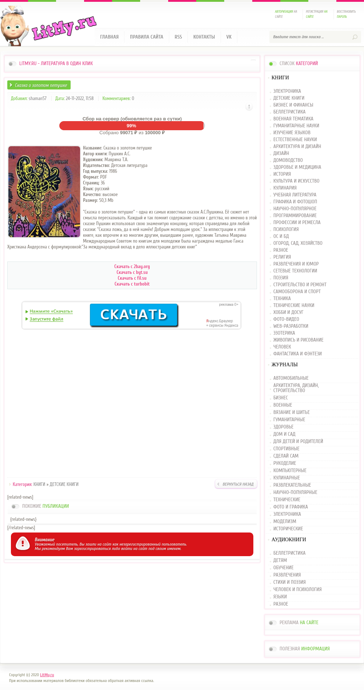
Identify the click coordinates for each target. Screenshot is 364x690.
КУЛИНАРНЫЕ (286, 478)
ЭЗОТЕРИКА (284, 333)
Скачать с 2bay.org (132, 266)
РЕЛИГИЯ (282, 257)
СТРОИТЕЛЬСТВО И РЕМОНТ (300, 285)
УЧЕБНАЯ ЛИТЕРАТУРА (294, 195)
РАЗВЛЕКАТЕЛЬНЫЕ (292, 485)
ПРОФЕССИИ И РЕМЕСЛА (297, 223)
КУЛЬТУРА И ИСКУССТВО (296, 181)
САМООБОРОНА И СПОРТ (297, 292)
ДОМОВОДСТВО (288, 160)
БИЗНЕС (280, 398)
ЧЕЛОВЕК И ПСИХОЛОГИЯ (297, 590)
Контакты (204, 37)
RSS (178, 37)
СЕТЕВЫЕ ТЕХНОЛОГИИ (295, 271)
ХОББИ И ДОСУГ (288, 312)
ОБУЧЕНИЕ (283, 568)
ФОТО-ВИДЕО (286, 319)
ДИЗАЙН (281, 153)
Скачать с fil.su (132, 278)
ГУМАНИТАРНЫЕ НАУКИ (296, 126)
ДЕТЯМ (280, 560)
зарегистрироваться (92, 548)
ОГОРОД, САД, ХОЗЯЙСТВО (298, 243)
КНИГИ (39, 484)
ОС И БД (281, 236)
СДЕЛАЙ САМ (285, 456)
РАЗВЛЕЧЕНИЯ (287, 575)
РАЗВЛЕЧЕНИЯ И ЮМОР (296, 264)
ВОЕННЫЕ (282, 405)
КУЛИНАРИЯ (285, 188)
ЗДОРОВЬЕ (283, 427)
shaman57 (38, 98)
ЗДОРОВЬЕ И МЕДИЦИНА (297, 167)
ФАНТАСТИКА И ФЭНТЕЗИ (297, 354)
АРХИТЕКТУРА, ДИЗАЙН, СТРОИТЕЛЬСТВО (296, 388)
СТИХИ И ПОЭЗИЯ (289, 582)
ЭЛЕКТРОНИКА (287, 91)
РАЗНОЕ (280, 250)
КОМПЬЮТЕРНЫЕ (289, 471)
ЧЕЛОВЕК (282, 347)
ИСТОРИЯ (282, 174)
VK (229, 37)
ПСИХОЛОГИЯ (286, 229)
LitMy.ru (47, 674)
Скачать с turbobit (132, 284)
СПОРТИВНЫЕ (286, 449)
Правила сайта (146, 37)
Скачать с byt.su (132, 272)
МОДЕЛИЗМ (284, 522)
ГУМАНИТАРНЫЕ (289, 420)
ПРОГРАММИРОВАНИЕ (295, 216)
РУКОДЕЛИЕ (284, 463)
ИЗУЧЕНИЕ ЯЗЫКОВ (291, 133)
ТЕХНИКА (282, 299)
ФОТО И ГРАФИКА (290, 507)
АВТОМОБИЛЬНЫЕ (291, 378)
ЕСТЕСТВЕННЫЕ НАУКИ (295, 140)
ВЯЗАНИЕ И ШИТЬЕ (291, 412)
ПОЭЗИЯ (280, 278)
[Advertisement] (132, 405)
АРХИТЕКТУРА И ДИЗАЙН (297, 146)
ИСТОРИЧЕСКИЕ (288, 529)
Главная (109, 37)
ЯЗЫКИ (280, 597)
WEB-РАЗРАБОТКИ (290, 326)
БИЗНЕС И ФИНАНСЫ (293, 105)
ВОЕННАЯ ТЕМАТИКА (293, 119)
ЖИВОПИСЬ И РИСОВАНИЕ (298, 340)
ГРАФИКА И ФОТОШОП (295, 202)
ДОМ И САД (284, 434)
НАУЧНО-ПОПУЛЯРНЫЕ (295, 492)
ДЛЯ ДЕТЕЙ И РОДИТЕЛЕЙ (298, 441)
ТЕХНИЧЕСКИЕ (286, 500)
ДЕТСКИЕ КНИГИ (64, 484)
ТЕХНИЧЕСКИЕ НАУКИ (293, 305)
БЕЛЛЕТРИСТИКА (289, 112)
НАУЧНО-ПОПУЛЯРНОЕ (295, 209)
